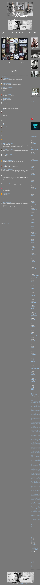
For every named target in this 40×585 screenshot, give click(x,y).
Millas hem (32, 285)
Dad (36, 428)
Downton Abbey (38, 432)
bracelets (32, 411)
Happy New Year (33, 449)
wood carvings (35, 521)
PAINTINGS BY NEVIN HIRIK (35, 330)
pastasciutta (32, 479)
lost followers (36, 462)
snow (39, 495)
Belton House (32, 408)
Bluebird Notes (33, 292)
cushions (35, 428)
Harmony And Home (33, 356)
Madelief (4, 111)
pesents (31, 480)
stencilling (31, 501)
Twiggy (35, 513)
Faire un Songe (33, 272)
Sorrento (36, 497)
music (34, 470)
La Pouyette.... (33, 197)
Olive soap (37, 476)
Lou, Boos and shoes (33, 251)
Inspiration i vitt (33, 222)
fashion (39, 436)
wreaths (31, 522)
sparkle (39, 497)
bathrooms (31, 407)
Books (31, 411)
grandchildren (34, 446)
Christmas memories (36, 420)
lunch (31, 463)
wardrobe (39, 516)
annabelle (34, 404)
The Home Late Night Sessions (36, 508)
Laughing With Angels (33, 230)
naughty (36, 472)
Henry (39, 450)
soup (37, 497)
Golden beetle (35, 445)
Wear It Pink (38, 517)
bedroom (36, 407)
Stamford (32, 500)
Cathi (3, 126)
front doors (34, 442)
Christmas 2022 (32, 420)
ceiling (35, 416)
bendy (37, 408)
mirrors (37, 467)
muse (33, 470)
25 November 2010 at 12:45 (7, 78)
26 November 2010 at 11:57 (11, 160)
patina (33, 479)
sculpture (34, 492)
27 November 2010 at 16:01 (15, 183)
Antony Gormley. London (37, 404)
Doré (35, 432)
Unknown (4, 83)
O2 (34, 475)
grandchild (32, 446)
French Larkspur (33, 224)
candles (33, 415)
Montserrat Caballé (38, 468)
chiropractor (32, 419)
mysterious (31, 472)
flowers (31, 440)
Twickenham (33, 513)
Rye (37, 489)
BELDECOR (32, 281)
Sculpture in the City (37, 492)
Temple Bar (36, 504)
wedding (33, 518)
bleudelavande (33, 344)
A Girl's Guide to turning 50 (34, 283)
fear (32, 437)
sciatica (39, 491)
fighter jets (39, 437)
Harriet (31, 450)
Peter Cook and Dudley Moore (35, 480)
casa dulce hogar (33, 299)
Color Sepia (32, 297)
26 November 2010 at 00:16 (10, 149)
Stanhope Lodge (34, 500)
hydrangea (32, 454)
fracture (39, 440)
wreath (39, 521)
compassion (37, 425)
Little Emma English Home (34, 394)
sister (36, 495)
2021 (32, 530)
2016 (32, 535)
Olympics (39, 476)
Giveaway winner (34, 444)
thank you (31, 505)
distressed (32, 432)
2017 (32, 534)
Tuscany (31, 513)
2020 (32, 531)
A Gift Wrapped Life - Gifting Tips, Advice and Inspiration (35, 369)
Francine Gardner (5, 149)
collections (37, 424)
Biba (36, 409)
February (33, 437)
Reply (3, 85)
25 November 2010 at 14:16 (10, 87)
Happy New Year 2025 (38, 449)
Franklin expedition (32, 441)
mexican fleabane (37, 466)
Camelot (31, 415)
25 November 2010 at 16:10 (8, 111)
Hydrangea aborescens (35, 454)
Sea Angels (32, 237)
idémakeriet (32, 342)
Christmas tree (33, 421)
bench (36, 408)
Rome (39, 488)
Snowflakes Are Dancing (34, 496)
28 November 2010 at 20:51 (8, 202)
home (32, 157)
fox (37, 440)
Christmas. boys (36, 421)
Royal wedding (34, 489)
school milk (37, 491)
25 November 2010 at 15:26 (7, 98)
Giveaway (32, 444)
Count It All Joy (33, 371)
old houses (35, 476)
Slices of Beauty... (33, 323)
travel (34, 512)
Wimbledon (32, 520)
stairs (31, 500)
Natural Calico (34, 472)
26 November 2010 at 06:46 (9, 154)
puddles (34, 483)
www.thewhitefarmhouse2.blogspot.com (7, 183)
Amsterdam (33, 403)
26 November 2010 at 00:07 (10, 143)
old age (32, 476)
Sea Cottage (32, 147)
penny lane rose (35, 479)
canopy (34, 415)
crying (31, 428)
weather (31, 518)
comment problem (32, 425)
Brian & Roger (38, 412)
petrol (39, 480)
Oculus (37, 475)
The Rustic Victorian (5, 160)
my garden (32, 471)
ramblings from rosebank (34, 164)
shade (39, 493)
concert (39, 425)
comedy (39, 424)
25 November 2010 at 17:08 (7, 126)
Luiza (3, 193)
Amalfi (31, 403)
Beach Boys (34, 407)
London (37, 461)
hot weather (32, 453)
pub (32, 483)
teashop (32, 504)
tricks (38, 512)
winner (37, 520)
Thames (39, 504)
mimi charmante (33, 392)
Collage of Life (33, 192)
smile (37, 495)
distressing (34, 432)
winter (39, 520)
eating (32, 433)
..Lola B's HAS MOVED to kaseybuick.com (34, 316)
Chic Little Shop (33, 310)
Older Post (26, 221)
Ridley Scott (38, 487)
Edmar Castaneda (38, 433)
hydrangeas (38, 454)
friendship (31, 442)
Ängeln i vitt (32, 349)
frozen (36, 442)
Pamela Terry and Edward (6, 139)
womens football (32, 521)
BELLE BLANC (33, 242)
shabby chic (37, 493)
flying (32, 440)
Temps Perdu (32, 228)
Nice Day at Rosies (33, 358)
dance (37, 428)
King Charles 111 (33, 458)
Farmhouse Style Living (34, 335)
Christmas (34, 419)
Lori (3, 165)
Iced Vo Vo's (32, 328)
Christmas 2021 (38, 419)
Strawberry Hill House (35, 501)
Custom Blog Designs (23, 583)
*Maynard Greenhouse (34, 354)
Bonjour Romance (33, 351)
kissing (35, 458)
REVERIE (32, 145)
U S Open (36, 513)
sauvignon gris (33, 491)
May (32, 557)
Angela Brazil (32, 404)
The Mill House (33, 381)
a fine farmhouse (33, 263)
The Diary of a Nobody (33, 140)
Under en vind (33, 391)
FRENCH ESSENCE (33, 176)
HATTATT (32, 155)
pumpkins (35, 483)
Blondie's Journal (33, 199)
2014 (32, 537)
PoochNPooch (33, 376)
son (38, 496)
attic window (32, 305)
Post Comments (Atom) (6, 223)
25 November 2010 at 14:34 (8, 94)
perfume (39, 479)
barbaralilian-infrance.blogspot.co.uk (34, 390)
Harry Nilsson (33, 450)
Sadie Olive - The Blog (33, 178)
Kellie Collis (4, 102)
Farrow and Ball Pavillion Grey (35, 436)
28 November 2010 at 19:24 (7, 193)
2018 (32, 533)
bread (34, 411)
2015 (32, 536)
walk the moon (32, 516)
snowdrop (31, 496)
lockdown (35, 461)
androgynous (35, 403)
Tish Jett (4, 202)
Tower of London (32, 512)
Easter (31, 433)
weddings (35, 518)
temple (34, 504)
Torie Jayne (32, 212)
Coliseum (34, 424)
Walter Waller (36, 516)
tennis (37, 504)
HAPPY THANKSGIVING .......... (6, 37)
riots (31, 488)
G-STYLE (32, 215)
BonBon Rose (32, 185)
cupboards (33, 428)
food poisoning (36, 440)
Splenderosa (32, 169)
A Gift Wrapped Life (5, 169)
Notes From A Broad (33, 190)
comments (35, 425)
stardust (37, 500)
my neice (36, 471)
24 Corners (32, 308)
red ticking (32, 365)
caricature (37, 415)
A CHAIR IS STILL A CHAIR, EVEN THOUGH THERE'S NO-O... (35, 550)
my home (34, 471)
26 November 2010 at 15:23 (11, 169)
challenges (36, 417)
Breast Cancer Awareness (37, 411)
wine (36, 520)
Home (14, 221)
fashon (31, 437)
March (33, 559)
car (35, 415)
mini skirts (32, 467)
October (35, 475)
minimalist (34, 467)
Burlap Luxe (32, 219)
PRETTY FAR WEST (33, 217)
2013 (32, 538)
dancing (39, 428)
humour (36, 453)
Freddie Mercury (36, 441)
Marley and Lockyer (33, 162)
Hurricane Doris (38, 453)
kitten (38, 458)
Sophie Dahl (34, 497)
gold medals (33, 445)
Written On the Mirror (33, 206)
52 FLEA (32, 290)
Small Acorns (32, 288)
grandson (36, 446)
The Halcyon (32, 508)
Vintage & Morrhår (33, 337)
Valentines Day (38, 514)
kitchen (36, 458)
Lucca (39, 462)
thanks (35, 505)
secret (33, 493)
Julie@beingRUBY (5, 143)
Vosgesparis (32, 183)
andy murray (38, 403)
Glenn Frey (39, 444)
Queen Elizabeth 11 (35, 484)
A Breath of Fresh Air (33, 152)
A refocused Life (33, 383)
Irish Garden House (33, 171)
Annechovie (32, 388)
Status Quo (39, 500)
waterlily (36, 517)
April (32, 558)
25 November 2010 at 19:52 (12, 139)
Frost (35, 442)
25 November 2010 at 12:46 (8, 83)
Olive (3, 98)
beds (39, 407)
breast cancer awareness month (34, 412)
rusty (36, 489)
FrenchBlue (4, 154)
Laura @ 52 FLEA (5, 87)
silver (31, 495)
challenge (34, 417)
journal (32, 457)
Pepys (37, 479)
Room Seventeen (33, 235)
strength (37, 501)
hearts (37, 450)
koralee (3, 94)
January (33, 561)
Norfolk (33, 475)
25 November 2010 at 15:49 (9, 102)
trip (39, 512)
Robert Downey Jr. (34, 488)
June (32, 556)
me (39, 464)
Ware (33, 517)
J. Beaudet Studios (33, 138)
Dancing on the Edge (33, 429)
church (39, 421)
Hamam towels (36, 448)
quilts (37, 484)
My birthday (37, 470)
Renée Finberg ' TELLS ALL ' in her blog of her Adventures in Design (35, 150)
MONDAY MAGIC (33, 468)
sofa (37, 496)
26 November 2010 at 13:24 (7, 165)
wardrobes (31, 517)
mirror (36, 467)
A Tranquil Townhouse (33, 363)
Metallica (31, 466)
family (31, 436)
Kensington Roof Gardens (35, 457)
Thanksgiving (37, 505)
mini (39, 466)
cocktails (31, 424)
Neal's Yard (39, 472)
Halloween (34, 448)
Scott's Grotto (32, 492)
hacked (31, 448)
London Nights (33, 462)
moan (39, 467)
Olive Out (32, 321)
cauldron (34, 416)
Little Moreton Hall (32, 461)
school (35, 491)
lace (39, 458)
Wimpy (33, 520)
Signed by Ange (33, 374)
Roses (32, 489)
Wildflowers (32, 249)
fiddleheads (37, 437)
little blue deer (33, 393)
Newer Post (2, 221)
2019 (32, 532)
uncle (38, 513)
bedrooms (38, 407)
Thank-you (34, 505)
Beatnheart (32, 270)
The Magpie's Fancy (33, 258)
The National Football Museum (35, 509)
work (37, 521)
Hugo (34, 453)
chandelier (39, 417)
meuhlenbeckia (34, 466)
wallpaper (34, 516)
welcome (36, 518)
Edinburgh (35, 433)
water (34, 517)
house (33, 453)
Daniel (36, 429)
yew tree (33, 522)
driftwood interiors (33, 256)
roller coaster (37, 488)
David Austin (38, 429)
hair (32, 448)
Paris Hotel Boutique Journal (34, 204)
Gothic (39, 445)
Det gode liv (32, 378)
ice (39, 454)
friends (39, 441)
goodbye (37, 445)
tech (33, 504)
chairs (32, 417)
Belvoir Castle (34, 408)
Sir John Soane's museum (34, 495)
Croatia (37, 427)
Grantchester (38, 446)
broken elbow (35, 413)
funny (39, 442)
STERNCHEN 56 (33, 295)
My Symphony (38, 471)
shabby (35, 493)
